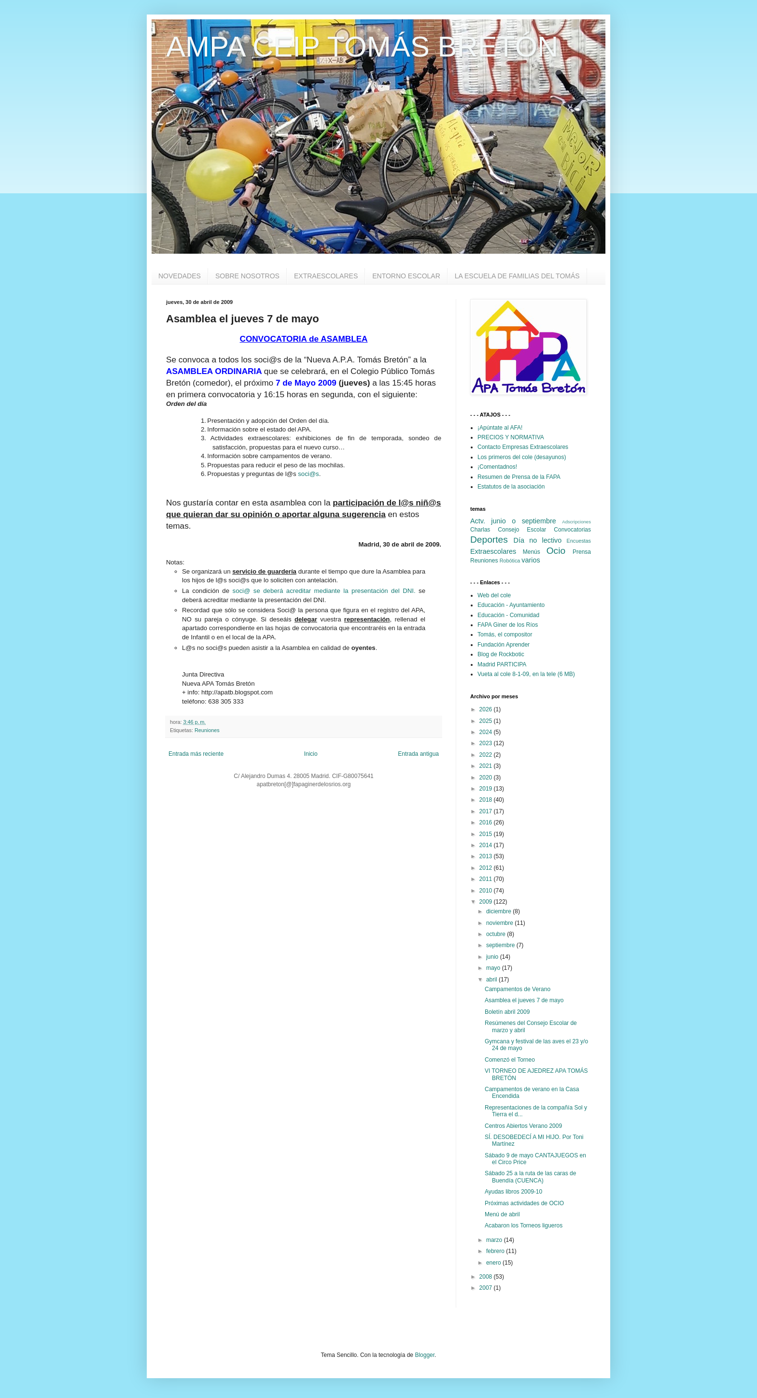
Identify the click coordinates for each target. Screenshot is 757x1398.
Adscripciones (576, 521)
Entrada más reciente (196, 753)
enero (494, 1262)
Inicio (311, 753)
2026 (486, 709)
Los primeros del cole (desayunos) (521, 457)
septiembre (501, 945)
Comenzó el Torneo (510, 1059)
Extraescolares (493, 551)
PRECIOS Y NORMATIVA (510, 437)
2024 (486, 732)
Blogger (425, 1355)
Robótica (510, 560)
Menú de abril (502, 1214)
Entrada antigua (418, 753)
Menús (531, 551)
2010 (486, 890)
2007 (486, 1287)
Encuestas (579, 541)
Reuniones (207, 730)
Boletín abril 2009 (507, 1012)
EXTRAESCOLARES (326, 276)
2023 (486, 743)
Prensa (582, 551)
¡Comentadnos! (497, 466)
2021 (486, 766)
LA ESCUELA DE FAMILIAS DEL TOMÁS (517, 276)
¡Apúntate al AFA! (499, 427)
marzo (495, 1240)
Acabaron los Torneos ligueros (523, 1225)
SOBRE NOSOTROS (247, 276)
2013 (486, 856)
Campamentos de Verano (517, 989)
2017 (486, 811)
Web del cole (494, 595)
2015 (486, 834)
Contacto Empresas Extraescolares (522, 447)
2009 (486, 901)
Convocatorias (572, 529)
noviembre (500, 923)
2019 (486, 788)
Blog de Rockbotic (500, 654)
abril (492, 979)
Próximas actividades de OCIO (524, 1203)
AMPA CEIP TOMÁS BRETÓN (362, 46)
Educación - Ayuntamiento (511, 605)
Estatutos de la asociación (511, 486)
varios (530, 560)
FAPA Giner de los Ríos (507, 624)
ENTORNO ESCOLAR (406, 276)
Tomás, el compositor (504, 634)
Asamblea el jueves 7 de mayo (524, 1000)
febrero (496, 1251)
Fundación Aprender (503, 644)
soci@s (308, 473)
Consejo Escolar (522, 529)
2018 (486, 799)
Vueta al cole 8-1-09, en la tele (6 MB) (526, 674)
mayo (494, 968)
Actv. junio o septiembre (513, 521)
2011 (486, 879)
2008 (486, 1276)
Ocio (556, 551)
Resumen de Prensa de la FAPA (519, 477)
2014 (486, 845)
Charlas (480, 529)
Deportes (489, 539)
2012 (486, 868)
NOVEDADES (179, 276)
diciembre (499, 911)
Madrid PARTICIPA (501, 664)
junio (493, 956)
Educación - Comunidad (508, 615)
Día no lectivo (538, 540)
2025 (486, 721)
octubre (496, 934)
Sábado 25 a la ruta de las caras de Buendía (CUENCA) (530, 1176)
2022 (486, 754)
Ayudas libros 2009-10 (513, 1191)
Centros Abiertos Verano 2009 (523, 1126)
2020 (486, 777)
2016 (486, 822)
